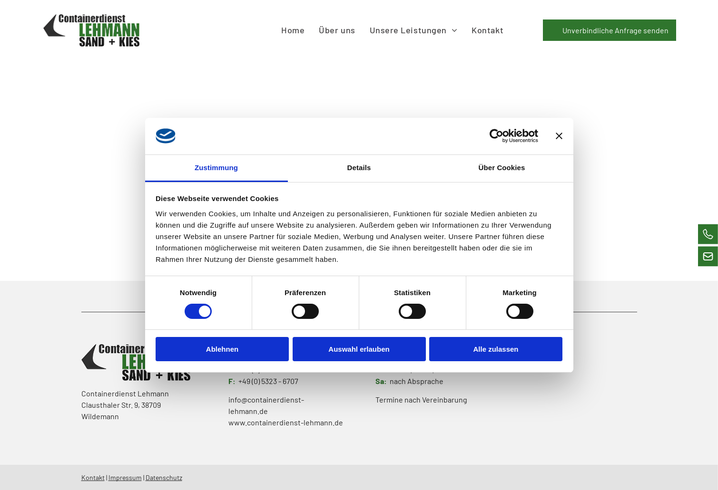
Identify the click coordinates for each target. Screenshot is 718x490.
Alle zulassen (495, 349)
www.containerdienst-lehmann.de (285, 422)
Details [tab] (359, 167)
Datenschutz (164, 477)
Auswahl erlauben (358, 349)
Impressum (125, 477)
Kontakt (93, 477)
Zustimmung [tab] (216, 167)
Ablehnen (222, 349)
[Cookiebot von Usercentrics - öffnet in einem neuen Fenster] (496, 136)
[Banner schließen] (559, 136)
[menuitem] (293, 30)
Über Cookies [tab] (502, 167)
